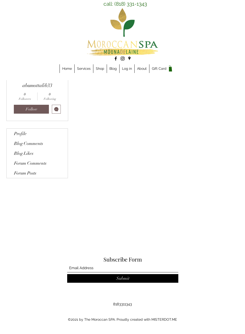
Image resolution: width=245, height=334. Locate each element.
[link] (169, 68)
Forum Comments (30, 163)
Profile (20, 133)
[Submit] (122, 278)
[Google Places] (129, 58)
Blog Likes (23, 153)
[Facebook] (115, 58)
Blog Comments (28, 143)
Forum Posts (25, 173)
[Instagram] (122, 58)
